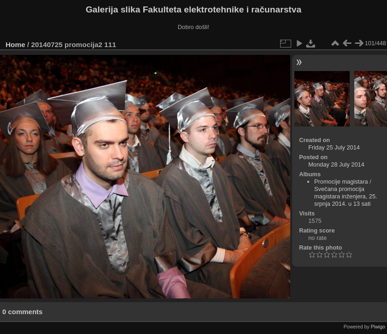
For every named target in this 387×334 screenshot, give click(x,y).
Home (15, 44)
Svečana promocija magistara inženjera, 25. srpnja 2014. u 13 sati (345, 196)
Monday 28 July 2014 (336, 164)
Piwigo (378, 326)
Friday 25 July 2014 (334, 147)
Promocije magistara (341, 181)
